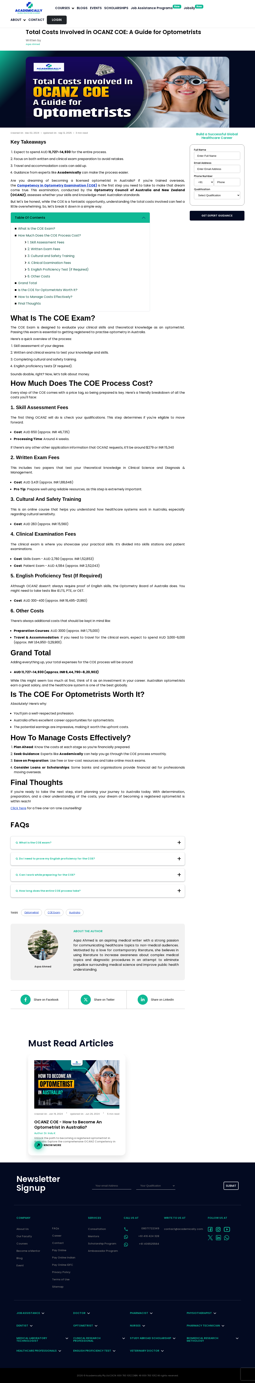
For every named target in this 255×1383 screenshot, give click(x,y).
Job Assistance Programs (156, 8)
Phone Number (203, 176)
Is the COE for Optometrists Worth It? (47, 290)
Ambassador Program (103, 1251)
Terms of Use (61, 1279)
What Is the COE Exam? (36, 228)
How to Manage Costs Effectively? (45, 296)
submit (231, 1186)
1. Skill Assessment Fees (46, 242)
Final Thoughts (30, 303)
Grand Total (27, 283)
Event (20, 1265)
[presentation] (198, 1186)
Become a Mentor (28, 1251)
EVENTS (96, 8)
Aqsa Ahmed (33, 44)
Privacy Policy (61, 1272)
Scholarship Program (102, 1243)
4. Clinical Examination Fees (49, 262)
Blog (19, 1258)
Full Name (200, 150)
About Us (22, 1229)
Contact (36, 20)
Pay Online (59, 1250)
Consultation (97, 1229)
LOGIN (57, 20)
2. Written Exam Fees (44, 249)
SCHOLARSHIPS (116, 8)
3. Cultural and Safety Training (51, 256)
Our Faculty (24, 1236)
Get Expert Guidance (216, 216)
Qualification (202, 189)
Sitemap (57, 1287)
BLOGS (82, 8)
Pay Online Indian (63, 1257)
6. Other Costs (39, 276)
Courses (22, 1243)
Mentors (93, 1236)
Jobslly (194, 8)
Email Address (202, 163)
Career (56, 1236)
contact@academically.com (183, 1229)
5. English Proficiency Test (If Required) (58, 269)
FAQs (55, 1228)
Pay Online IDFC (62, 1265)
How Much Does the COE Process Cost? (49, 235)
